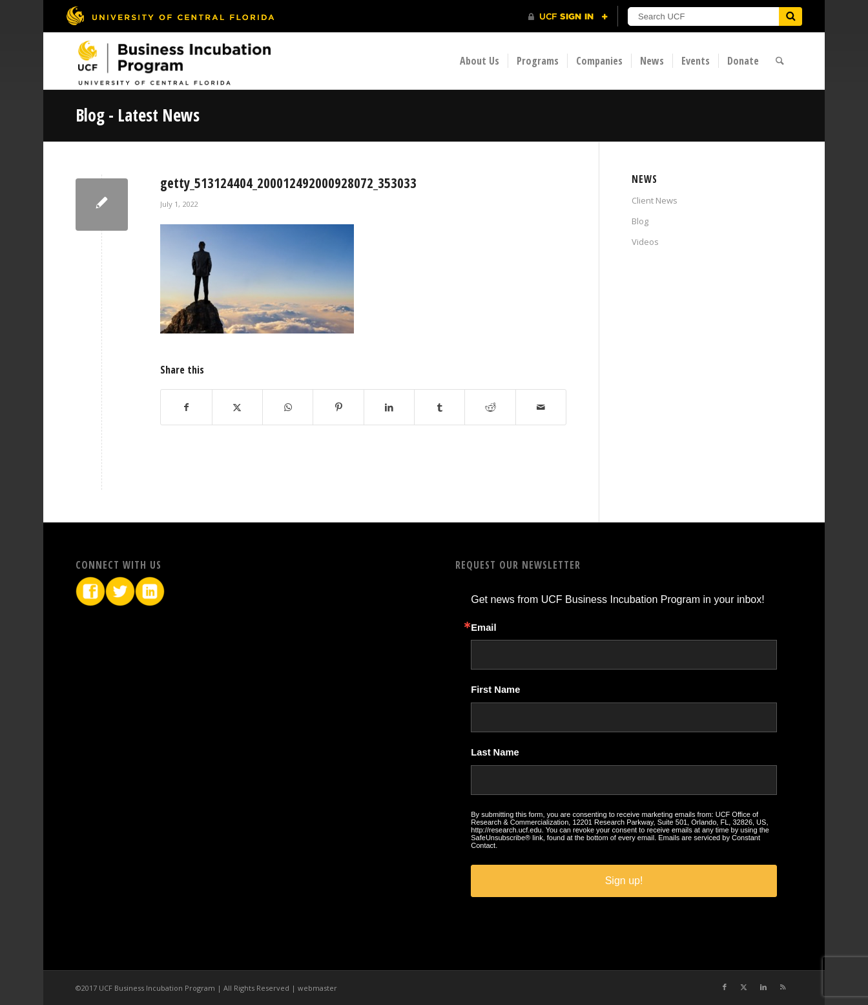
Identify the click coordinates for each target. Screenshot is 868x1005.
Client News (654, 200)
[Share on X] (237, 407)
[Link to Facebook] (724, 987)
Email (483, 628)
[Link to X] (744, 987)
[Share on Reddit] (490, 407)
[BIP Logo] (174, 62)
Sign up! (624, 880)
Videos (645, 242)
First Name (495, 690)
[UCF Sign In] (568, 17)
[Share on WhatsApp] (288, 407)
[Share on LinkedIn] (389, 407)
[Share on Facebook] (186, 407)
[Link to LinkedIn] (763, 987)
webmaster (317, 988)
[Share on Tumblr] (439, 407)
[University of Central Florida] (170, 16)
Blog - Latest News (138, 115)
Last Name (495, 752)
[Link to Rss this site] (782, 987)
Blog (640, 221)
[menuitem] (479, 60)
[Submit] (790, 16)
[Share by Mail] (541, 407)
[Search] (779, 60)
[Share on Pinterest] (338, 407)
